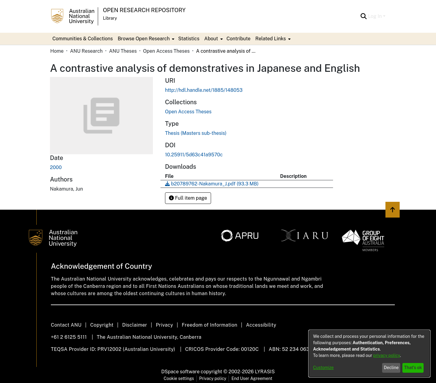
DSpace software (180, 372)
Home (57, 51)
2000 (56, 167)
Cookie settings (179, 378)
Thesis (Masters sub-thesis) (195, 133)
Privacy (164, 325)
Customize (323, 367)
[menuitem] (145, 39)
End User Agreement (251, 378)
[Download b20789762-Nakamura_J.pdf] (212, 184)
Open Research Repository (144, 10)
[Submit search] (363, 16)
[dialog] (369, 353)
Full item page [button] (188, 198)
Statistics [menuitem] (188, 39)
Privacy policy (212, 378)
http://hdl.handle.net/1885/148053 (204, 90)
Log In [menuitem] (375, 16)
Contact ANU (66, 325)
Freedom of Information (209, 325)
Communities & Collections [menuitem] (82, 39)
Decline (391, 367)
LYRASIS (265, 372)
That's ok (413, 367)
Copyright (102, 325)
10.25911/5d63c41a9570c (194, 155)
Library (110, 18)
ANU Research (86, 51)
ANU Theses (123, 51)
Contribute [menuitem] (238, 39)
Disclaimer (134, 325)
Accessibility (261, 325)
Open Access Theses (166, 51)
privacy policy (386, 355)
